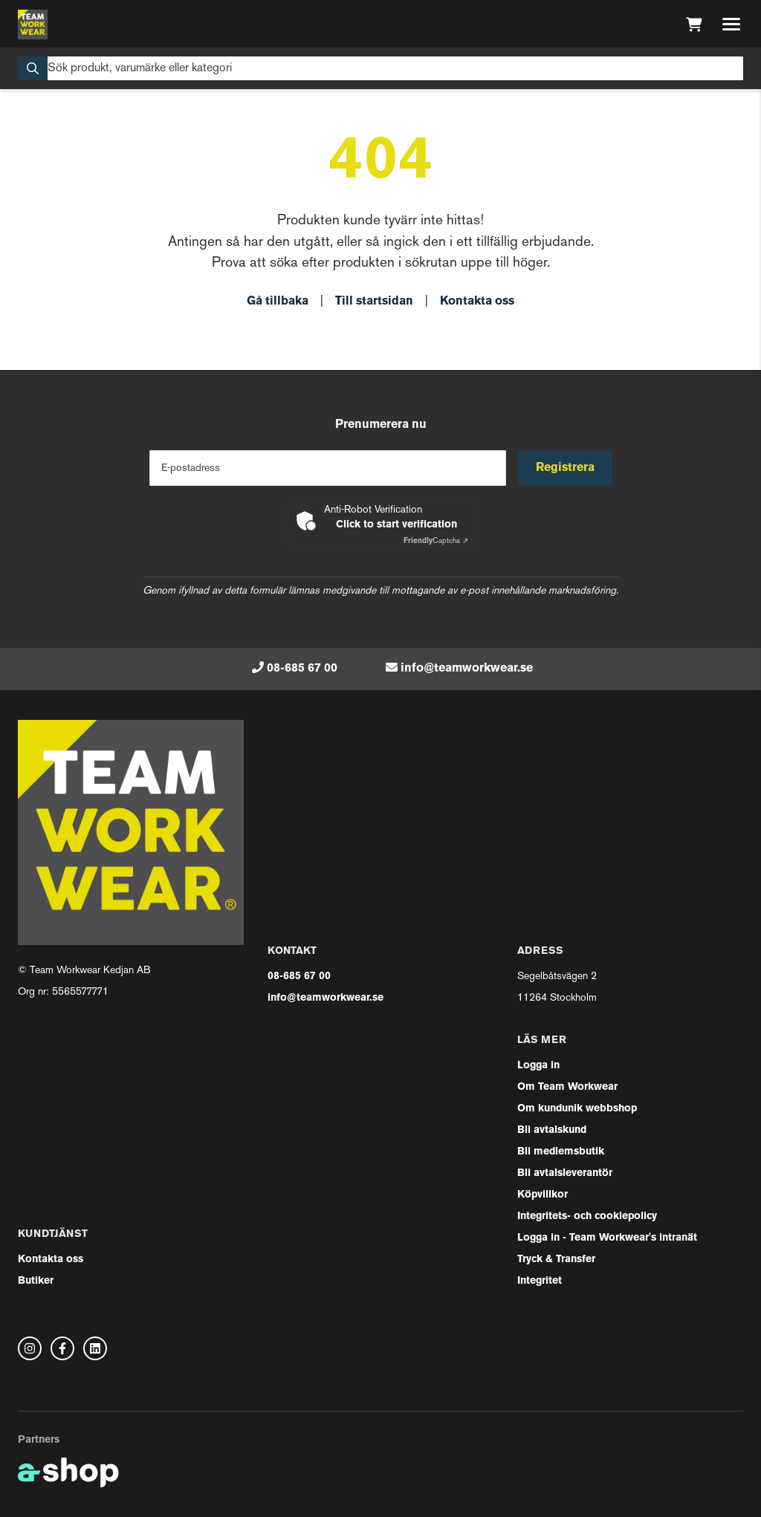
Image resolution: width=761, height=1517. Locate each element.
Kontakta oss (477, 301)
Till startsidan (374, 301)
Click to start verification (396, 525)
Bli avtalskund (551, 1130)
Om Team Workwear (567, 1087)
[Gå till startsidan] (33, 24)
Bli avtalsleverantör (564, 1173)
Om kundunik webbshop (577, 1109)
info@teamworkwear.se (467, 668)
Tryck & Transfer (556, 1259)
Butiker (36, 1281)
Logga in (538, 1066)
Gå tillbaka (277, 301)
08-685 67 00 (302, 668)
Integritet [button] (539, 1281)
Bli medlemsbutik (560, 1152)
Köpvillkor (542, 1195)
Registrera (565, 468)
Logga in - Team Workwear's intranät (607, 1238)
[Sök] (380, 68)
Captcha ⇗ (436, 541)
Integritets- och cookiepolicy (587, 1216)
